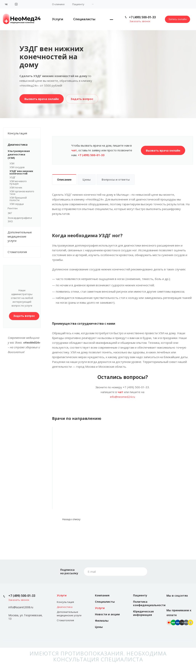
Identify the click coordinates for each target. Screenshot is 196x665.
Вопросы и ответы (116, 179)
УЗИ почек (16, 187)
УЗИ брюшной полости (18, 199)
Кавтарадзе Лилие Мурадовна (73, 475)
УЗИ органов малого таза (22, 192)
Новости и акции (107, 614)
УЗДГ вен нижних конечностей (21, 172)
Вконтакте (6, 4)
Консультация (24, 133)
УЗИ (12, 163)
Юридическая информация (143, 613)
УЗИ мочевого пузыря (18, 182)
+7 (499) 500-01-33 (142, 17)
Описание (64, 179)
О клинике (58, 4)
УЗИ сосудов (17, 167)
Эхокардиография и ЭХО (20, 219)
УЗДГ (12, 177)
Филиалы (101, 620)
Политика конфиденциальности (149, 603)
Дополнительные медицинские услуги (24, 236)
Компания (102, 595)
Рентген (13, 208)
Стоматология (17, 252)
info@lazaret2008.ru (20, 607)
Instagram (16, 4)
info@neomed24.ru (122, 397)
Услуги (57, 19)
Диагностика (24, 144)
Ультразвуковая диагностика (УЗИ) (22, 154)
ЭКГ (10, 213)
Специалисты (84, 19)
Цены (87, 179)
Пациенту (78, 4)
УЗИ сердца (17, 204)
